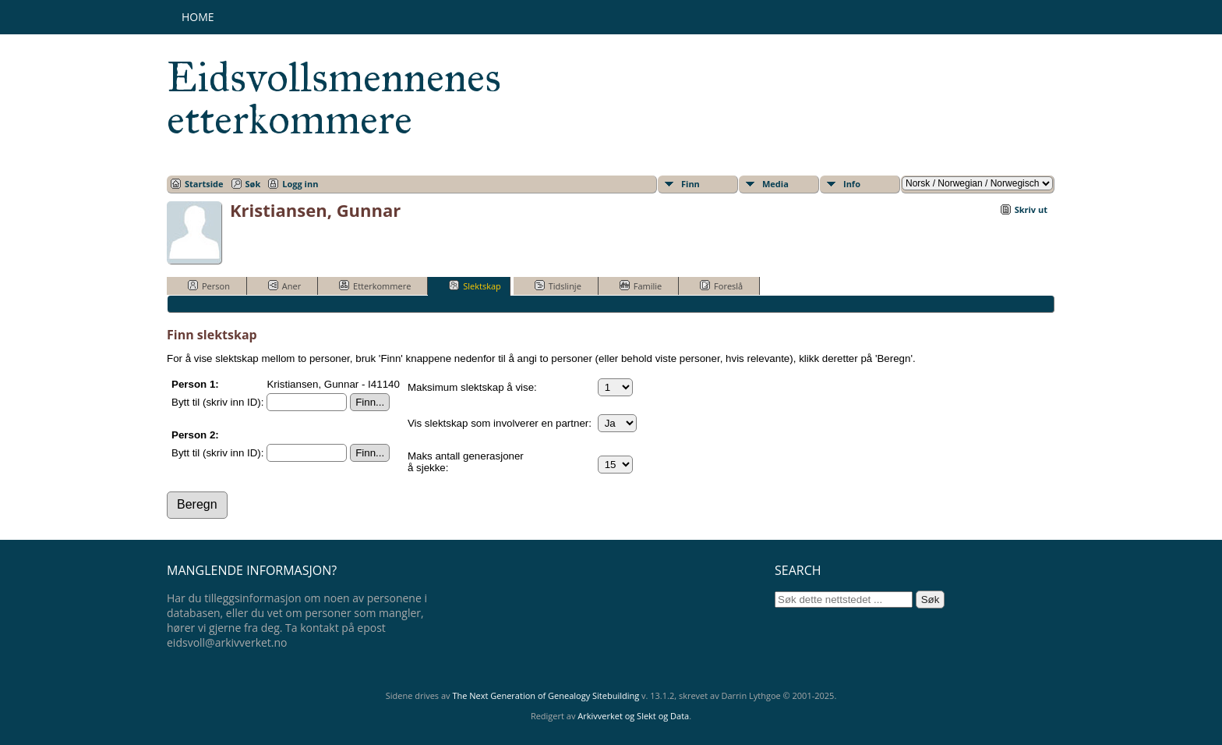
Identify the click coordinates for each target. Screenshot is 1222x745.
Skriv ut (1031, 209)
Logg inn (300, 184)
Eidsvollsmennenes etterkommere (334, 98)
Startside (204, 184)
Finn (690, 184)
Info (851, 184)
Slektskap (475, 285)
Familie (641, 285)
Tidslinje (558, 285)
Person (209, 285)
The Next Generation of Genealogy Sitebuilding (545, 695)
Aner (284, 285)
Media (775, 184)
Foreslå (721, 285)
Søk (253, 184)
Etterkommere (375, 285)
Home (198, 16)
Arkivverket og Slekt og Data (633, 716)
